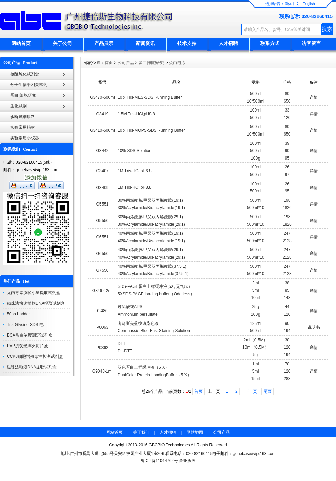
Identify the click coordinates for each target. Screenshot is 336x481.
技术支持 (186, 43)
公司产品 (126, 62)
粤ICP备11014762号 (159, 460)
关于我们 (141, 432)
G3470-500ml (102, 97)
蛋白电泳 (177, 62)
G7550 (102, 270)
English (308, 4)
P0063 (102, 327)
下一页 (251, 391)
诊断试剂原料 (22, 116)
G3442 (102, 150)
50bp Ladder (18, 314)
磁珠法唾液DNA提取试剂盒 (32, 367)
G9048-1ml (102, 371)
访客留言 (311, 43)
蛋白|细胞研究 (23, 95)
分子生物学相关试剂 (28, 84)
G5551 (102, 204)
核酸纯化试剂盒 (24, 74)
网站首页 (21, 43)
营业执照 (187, 460)
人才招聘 (228, 43)
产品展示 (103, 43)
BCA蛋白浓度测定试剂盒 (29, 335)
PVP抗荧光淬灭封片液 (27, 345)
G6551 (102, 237)
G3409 (102, 187)
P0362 (102, 347)
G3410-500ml (102, 130)
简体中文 (291, 4)
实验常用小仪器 (24, 138)
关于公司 (62, 43)
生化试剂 (18, 106)
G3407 (102, 170)
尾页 (267, 391)
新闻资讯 (145, 43)
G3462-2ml (102, 290)
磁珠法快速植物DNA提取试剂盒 (36, 303)
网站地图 (195, 432)
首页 (109, 62)
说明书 (314, 327)
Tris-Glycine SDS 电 (25, 324)
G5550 (102, 220)
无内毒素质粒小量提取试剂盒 (33, 292)
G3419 (102, 114)
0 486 (102, 310)
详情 (314, 97)
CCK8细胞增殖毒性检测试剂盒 (35, 356)
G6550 (102, 253)
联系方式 (269, 43)
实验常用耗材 (22, 127)
